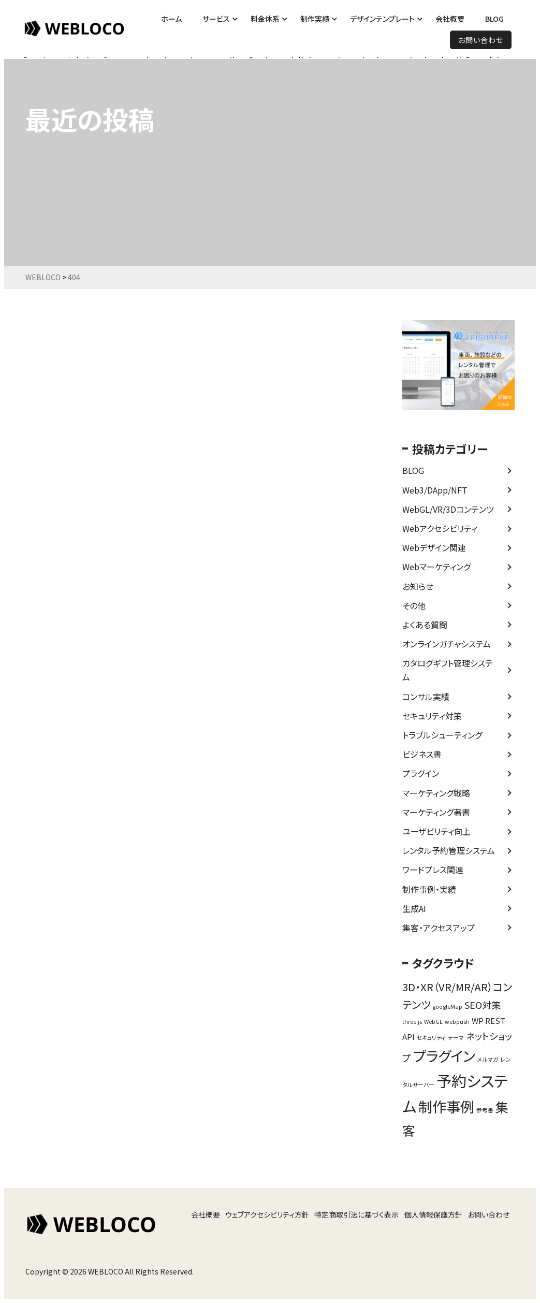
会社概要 (449, 18)
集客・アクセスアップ (438, 927)
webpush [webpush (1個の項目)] (457, 1021)
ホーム (171, 18)
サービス (216, 18)
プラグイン (420, 773)
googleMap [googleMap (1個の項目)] (447, 1006)
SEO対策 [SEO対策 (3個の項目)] (482, 1004)
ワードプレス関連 (432, 869)
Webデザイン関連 (434, 547)
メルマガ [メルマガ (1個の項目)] (488, 1059)
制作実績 (314, 18)
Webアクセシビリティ (439, 528)
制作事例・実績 (429, 889)
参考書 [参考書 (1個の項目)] (484, 1110)
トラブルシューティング (442, 735)
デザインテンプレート (382, 18)
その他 (414, 605)
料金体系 (265, 18)
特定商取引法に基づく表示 (356, 1214)
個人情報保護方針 (433, 1214)
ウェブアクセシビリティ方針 (267, 1214)
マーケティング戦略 (436, 793)
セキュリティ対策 (432, 716)
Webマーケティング (436, 566)
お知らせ (417, 586)
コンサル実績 (425, 696)
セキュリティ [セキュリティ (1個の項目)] (431, 1037)
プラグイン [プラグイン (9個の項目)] (444, 1055)
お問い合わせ (480, 40)
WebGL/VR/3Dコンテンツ (448, 509)
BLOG (494, 18)
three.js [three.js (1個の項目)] (412, 1021)
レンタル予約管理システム (448, 850)
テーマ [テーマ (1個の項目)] (456, 1037)
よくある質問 (424, 624)
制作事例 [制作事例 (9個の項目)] (446, 1106)
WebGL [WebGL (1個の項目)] (433, 1021)
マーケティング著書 (436, 812)
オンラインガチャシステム (446, 644)
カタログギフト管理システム (447, 670)
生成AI (414, 908)
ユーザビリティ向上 (436, 831)
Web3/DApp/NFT (435, 490)
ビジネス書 (422, 754)
